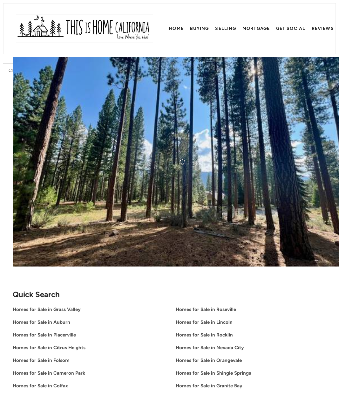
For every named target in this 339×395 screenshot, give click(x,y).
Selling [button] (225, 28)
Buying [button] (199, 28)
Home (176, 28)
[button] (84, 29)
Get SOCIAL (290, 28)
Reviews (323, 28)
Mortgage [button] (256, 28)
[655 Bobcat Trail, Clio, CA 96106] (16, 244)
